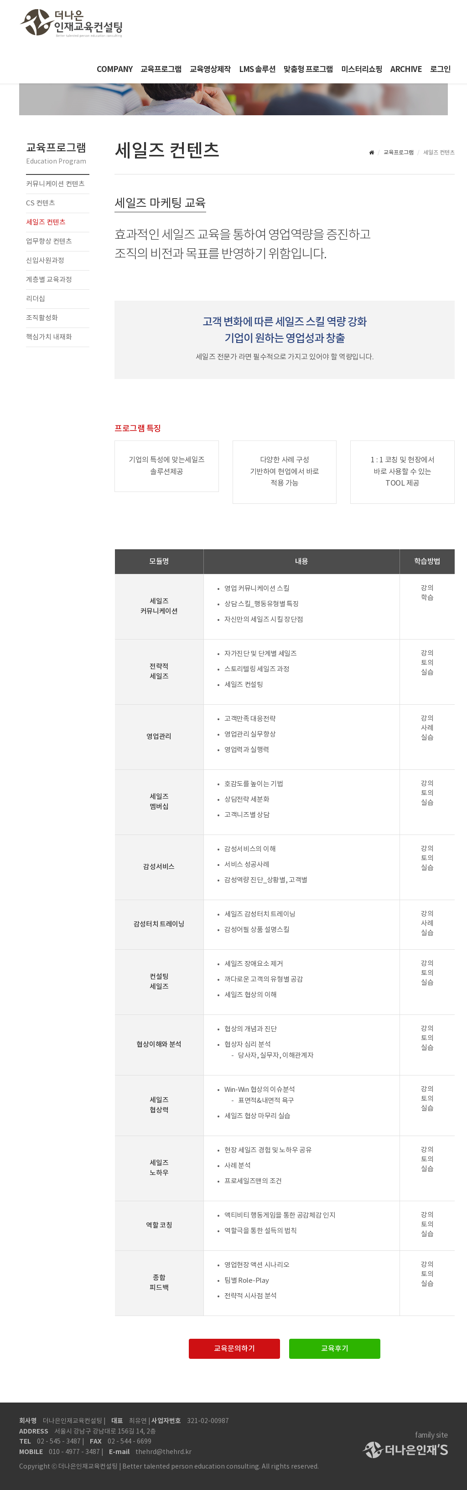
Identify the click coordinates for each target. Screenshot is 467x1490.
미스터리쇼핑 (361, 69)
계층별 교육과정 (49, 280)
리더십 (35, 299)
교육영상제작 (210, 69)
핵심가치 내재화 (49, 337)
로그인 (440, 69)
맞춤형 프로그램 (308, 69)
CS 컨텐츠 (40, 203)
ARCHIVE (406, 69)
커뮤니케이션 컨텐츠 (55, 184)
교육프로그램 (161, 69)
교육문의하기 (234, 1349)
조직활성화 (42, 318)
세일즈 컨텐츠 (46, 222)
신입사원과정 (45, 261)
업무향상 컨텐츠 (49, 242)
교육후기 (334, 1349)
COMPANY (114, 69)
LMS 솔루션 (257, 69)
